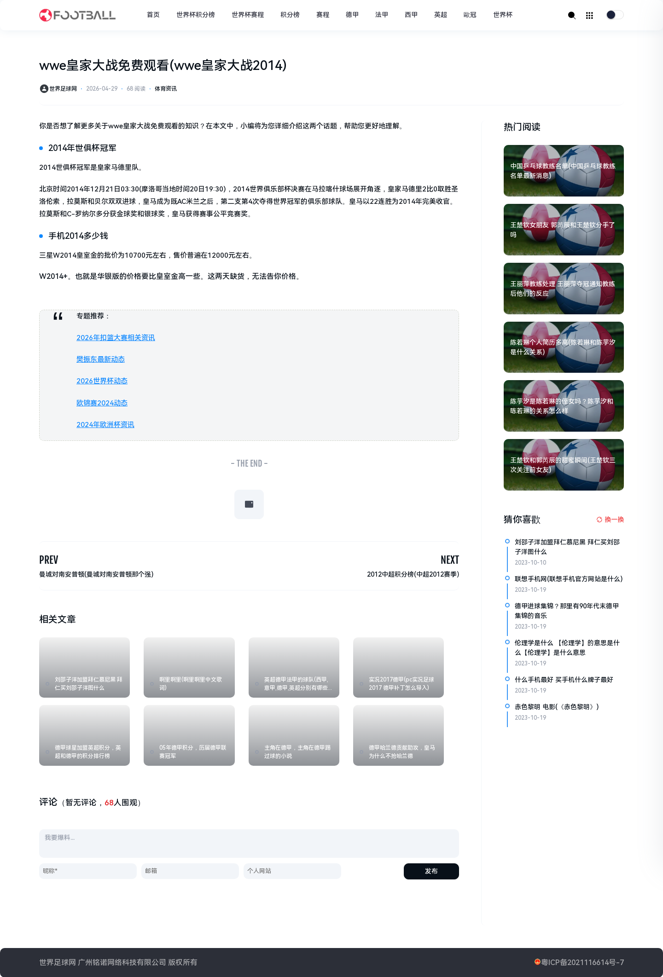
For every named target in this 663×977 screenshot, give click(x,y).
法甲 (381, 14)
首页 (153, 14)
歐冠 (470, 14)
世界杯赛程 (248, 14)
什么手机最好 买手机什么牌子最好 (564, 679)
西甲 (411, 14)
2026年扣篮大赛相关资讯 (115, 338)
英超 (440, 14)
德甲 (352, 14)
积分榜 (290, 14)
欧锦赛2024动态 (102, 403)
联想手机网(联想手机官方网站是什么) (568, 579)
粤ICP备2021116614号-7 (582, 962)
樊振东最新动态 (100, 359)
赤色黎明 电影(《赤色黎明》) (557, 707)
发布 (431, 870)
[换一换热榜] (610, 519)
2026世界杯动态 (102, 381)
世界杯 (502, 14)
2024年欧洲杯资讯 (105, 424)
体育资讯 (166, 89)
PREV (48, 560)
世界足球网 (63, 89)
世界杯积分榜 (195, 14)
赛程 (322, 14)
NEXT (450, 560)
